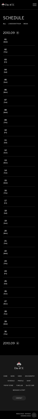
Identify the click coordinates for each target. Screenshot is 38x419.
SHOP (29, 381)
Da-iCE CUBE (30, 385)
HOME (5, 376)
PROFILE (21, 381)
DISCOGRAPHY (30, 376)
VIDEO (20, 376)
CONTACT (19, 398)
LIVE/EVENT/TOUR (14, 24)
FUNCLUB (19, 385)
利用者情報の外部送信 (26, 415)
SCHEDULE (11, 381)
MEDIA (25, 24)
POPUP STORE (8, 385)
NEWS (12, 376)
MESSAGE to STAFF (19, 390)
